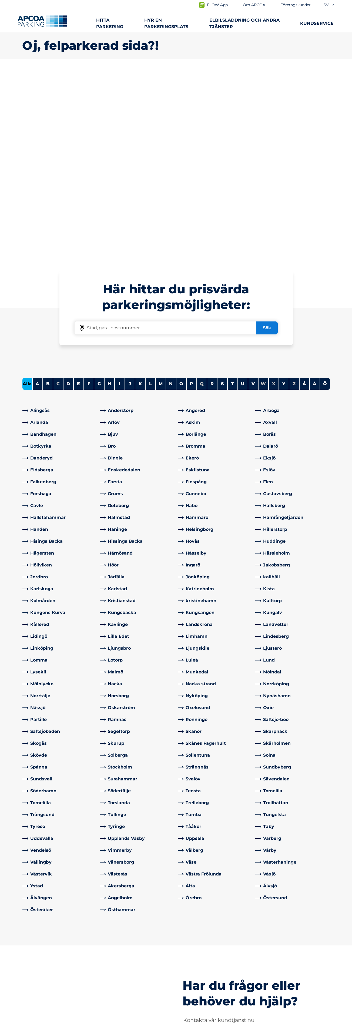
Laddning (32, 955)
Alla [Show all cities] (27, 193)
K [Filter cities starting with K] (140, 193)
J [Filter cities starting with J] (130, 193)
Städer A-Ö (34, 946)
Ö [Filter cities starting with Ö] (325, 193)
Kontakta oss (115, 946)
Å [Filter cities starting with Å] (304, 193)
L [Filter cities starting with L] (150, 193)
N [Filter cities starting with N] (171, 193)
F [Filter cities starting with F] (89, 193)
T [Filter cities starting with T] (232, 193)
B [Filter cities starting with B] (47, 193)
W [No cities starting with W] (263, 193)
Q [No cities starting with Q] (202, 193)
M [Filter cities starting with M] (161, 193)
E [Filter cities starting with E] (78, 193)
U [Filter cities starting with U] (242, 193)
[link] (59, 220)
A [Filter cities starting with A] (37, 193)
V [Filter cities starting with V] (253, 193)
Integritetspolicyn (39, 1024)
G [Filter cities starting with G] (99, 193)
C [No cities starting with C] (58, 193)
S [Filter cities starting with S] (222, 193)
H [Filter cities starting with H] (109, 193)
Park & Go (32, 987)
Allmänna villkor (84, 1024)
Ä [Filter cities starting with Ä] (314, 193)
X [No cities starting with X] (273, 193)
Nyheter (189, 972)
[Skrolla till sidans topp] (343, 906)
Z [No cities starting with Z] (294, 193)
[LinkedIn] (104, 975)
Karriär (187, 981)
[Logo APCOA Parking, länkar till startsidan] (42, 21)
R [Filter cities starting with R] (212, 193)
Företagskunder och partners (212, 964)
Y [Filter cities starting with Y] (283, 193)
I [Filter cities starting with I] (119, 193)
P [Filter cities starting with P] (191, 193)
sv (329, 4)
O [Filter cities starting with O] (181, 193)
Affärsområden (196, 955)
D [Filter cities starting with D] (68, 193)
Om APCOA (192, 946)
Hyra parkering (38, 964)
